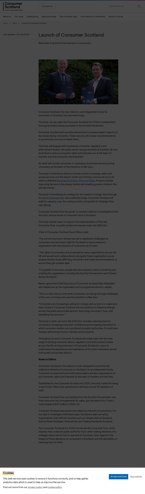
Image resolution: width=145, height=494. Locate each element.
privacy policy (35, 487)
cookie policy (55, 487)
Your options (136, 477)
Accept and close (119, 477)
